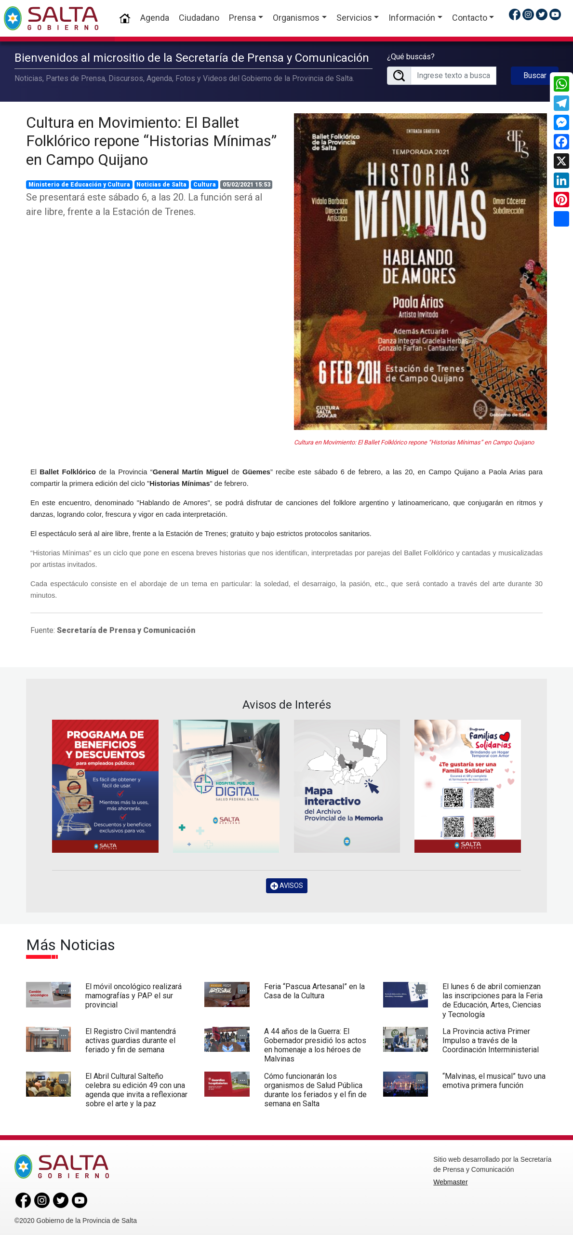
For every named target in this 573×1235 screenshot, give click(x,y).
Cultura (204, 182)
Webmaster (450, 1180)
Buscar (534, 74)
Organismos (296, 18)
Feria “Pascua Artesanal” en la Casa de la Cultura (314, 989)
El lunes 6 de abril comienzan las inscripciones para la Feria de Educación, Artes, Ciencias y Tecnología (492, 998)
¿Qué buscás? (411, 55)
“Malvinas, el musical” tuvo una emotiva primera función (494, 1079)
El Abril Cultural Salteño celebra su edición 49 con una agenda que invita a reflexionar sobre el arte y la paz (136, 1088)
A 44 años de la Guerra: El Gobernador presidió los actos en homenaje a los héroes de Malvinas (315, 1043)
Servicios (354, 18)
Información (411, 18)
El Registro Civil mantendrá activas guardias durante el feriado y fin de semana (130, 1038)
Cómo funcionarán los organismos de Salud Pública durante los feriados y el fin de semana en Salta (315, 1088)
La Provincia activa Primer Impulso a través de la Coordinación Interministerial (490, 1038)
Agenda (154, 18)
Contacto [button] (469, 18)
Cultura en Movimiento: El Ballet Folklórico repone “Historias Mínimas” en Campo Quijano (151, 139)
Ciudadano (199, 18)
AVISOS (286, 884)
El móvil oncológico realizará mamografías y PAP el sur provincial (133, 993)
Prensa (242, 18)
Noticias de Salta (161, 182)
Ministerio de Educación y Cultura (79, 182)
